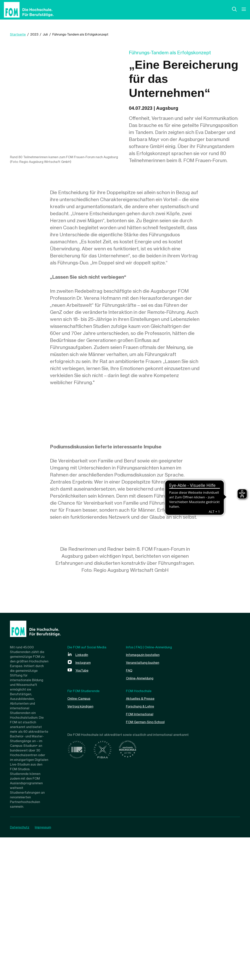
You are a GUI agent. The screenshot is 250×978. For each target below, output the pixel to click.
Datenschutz (19, 968)
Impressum (46, 968)
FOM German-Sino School (150, 862)
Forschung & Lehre (143, 846)
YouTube (83, 810)
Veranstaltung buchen (146, 802)
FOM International (143, 854)
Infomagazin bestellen (146, 795)
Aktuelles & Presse (143, 838)
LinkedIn (82, 795)
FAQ (130, 810)
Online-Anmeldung (142, 818)
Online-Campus (81, 838)
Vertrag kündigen (83, 846)
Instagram (84, 802)
